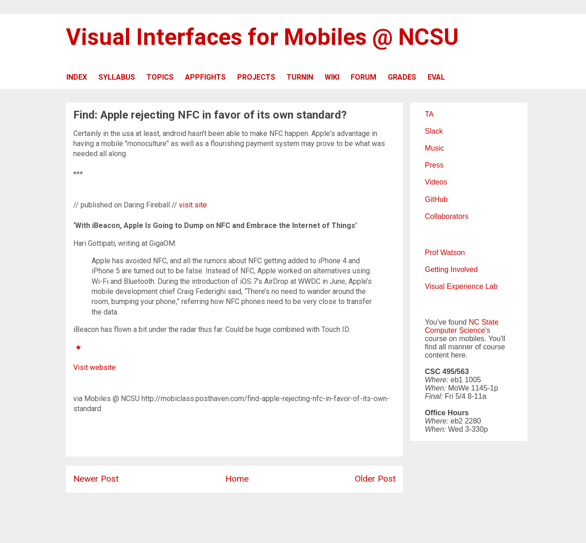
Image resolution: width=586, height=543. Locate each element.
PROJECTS (256, 77)
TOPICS (160, 77)
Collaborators (446, 216)
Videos (436, 182)
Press (434, 165)
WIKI (332, 77)
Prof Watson (445, 252)
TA (429, 114)
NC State (484, 322)
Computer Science (455, 330)
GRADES (402, 77)
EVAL (436, 77)
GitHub (436, 199)
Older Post (375, 478)
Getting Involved (451, 269)
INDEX (76, 77)
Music (434, 148)
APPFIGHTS (205, 77)
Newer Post (96, 478)
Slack (434, 131)
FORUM (363, 77)
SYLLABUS (116, 77)
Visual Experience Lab (461, 286)
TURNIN (300, 77)
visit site (193, 205)
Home (237, 478)
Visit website (94, 367)
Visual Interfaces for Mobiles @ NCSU (262, 37)
